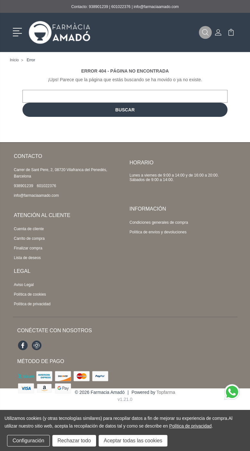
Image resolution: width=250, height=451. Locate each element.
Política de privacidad (32, 304)
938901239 (98, 6)
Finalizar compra (28, 248)
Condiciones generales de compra (158, 222)
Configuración (28, 440)
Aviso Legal (24, 284)
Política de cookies (30, 294)
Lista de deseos (27, 258)
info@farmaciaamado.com (156, 6)
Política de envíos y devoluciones (157, 232)
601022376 (120, 6)
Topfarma (165, 392)
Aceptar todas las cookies (133, 440)
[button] (18, 31)
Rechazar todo (74, 440)
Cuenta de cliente (29, 229)
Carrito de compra (29, 238)
